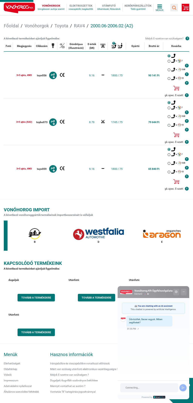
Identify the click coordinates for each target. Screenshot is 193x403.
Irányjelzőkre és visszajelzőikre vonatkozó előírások (80, 363)
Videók (8, 374)
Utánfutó (109, 5)
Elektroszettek (81, 5)
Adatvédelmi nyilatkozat (18, 386)
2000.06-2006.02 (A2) (111, 25)
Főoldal (11, 25)
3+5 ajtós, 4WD (24, 75)
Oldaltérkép (10, 369)
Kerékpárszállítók (138, 5)
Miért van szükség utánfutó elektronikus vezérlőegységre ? (84, 369)
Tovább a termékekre (36, 297)
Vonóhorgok (51, 5)
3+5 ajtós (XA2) (24, 122)
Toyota (61, 25)
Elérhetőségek (12, 363)
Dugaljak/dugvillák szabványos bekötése (74, 380)
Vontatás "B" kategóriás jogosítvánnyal (73, 391)
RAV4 (79, 25)
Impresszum (11, 380)
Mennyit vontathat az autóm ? (67, 386)
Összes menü (160, 7)
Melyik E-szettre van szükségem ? (69, 374)
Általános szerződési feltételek (21, 391)
